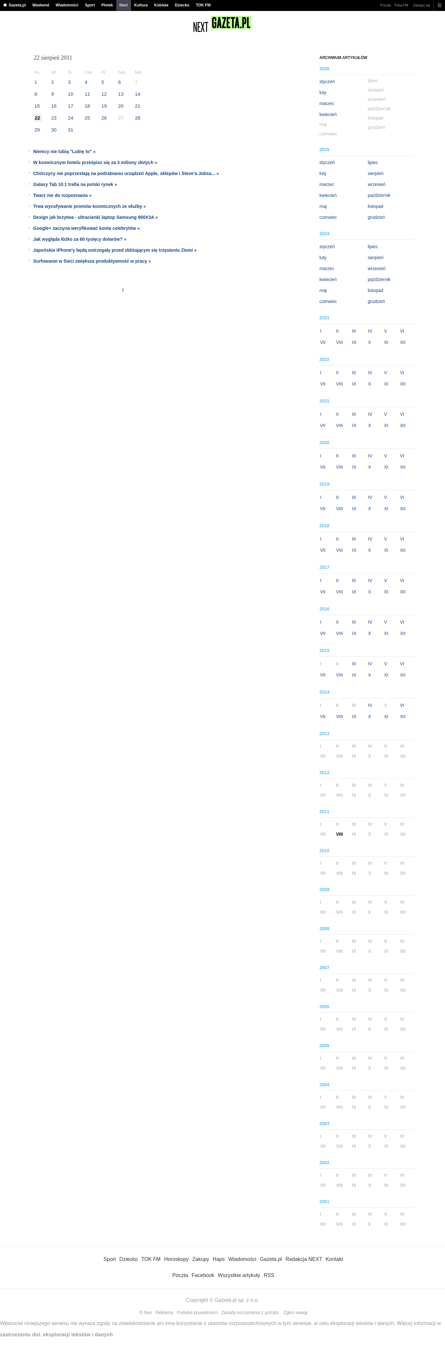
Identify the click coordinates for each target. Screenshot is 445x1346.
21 (137, 106)
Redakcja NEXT (304, 1259)
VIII (339, 342)
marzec (326, 103)
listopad (375, 206)
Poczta (385, 5)
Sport (90, 5)
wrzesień (376, 184)
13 (121, 94)
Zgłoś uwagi (295, 1312)
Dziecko (182, 5)
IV (370, 331)
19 (104, 106)
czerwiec (328, 217)
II (337, 331)
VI (402, 331)
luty (323, 92)
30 (54, 129)
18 (87, 106)
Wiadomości (67, 5)
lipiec (373, 162)
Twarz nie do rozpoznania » (62, 195)
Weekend (40, 5)
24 (70, 118)
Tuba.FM (401, 5)
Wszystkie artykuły (239, 1275)
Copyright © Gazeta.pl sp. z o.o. (222, 1300)
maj (323, 206)
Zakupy (200, 1259)
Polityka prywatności (197, 1312)
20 (121, 106)
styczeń (327, 81)
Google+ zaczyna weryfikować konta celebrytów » (86, 228)
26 (104, 118)
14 (137, 94)
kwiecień (328, 114)
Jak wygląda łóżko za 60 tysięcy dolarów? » (79, 239)
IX (354, 342)
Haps (219, 1259)
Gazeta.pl (17, 5)
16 (54, 106)
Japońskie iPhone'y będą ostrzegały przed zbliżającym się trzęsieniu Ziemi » (115, 250)
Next (123, 5)
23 (54, 118)
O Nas (145, 1312)
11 (87, 94)
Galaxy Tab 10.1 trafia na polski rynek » (75, 184)
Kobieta (161, 5)
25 (87, 118)
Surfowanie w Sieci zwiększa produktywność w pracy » (92, 261)
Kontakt (334, 1259)
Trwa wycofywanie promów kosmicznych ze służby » (89, 206)
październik (379, 195)
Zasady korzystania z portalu (250, 1312)
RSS (269, 1275)
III (354, 331)
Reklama (164, 1312)
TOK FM (203, 5)
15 (37, 106)
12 (104, 94)
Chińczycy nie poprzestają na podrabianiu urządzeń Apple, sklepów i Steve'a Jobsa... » (126, 173)
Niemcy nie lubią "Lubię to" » (64, 151)
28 (137, 118)
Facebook (203, 1275)
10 (70, 94)
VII (323, 342)
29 (37, 129)
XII (402, 342)
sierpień (375, 173)
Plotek (107, 5)
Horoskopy (176, 1259)
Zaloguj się (421, 5)
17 (70, 106)
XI (386, 342)
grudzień (376, 217)
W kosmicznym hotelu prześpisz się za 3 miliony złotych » (95, 162)
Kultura (141, 5)
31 (70, 129)
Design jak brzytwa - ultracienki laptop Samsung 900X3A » (95, 217)
